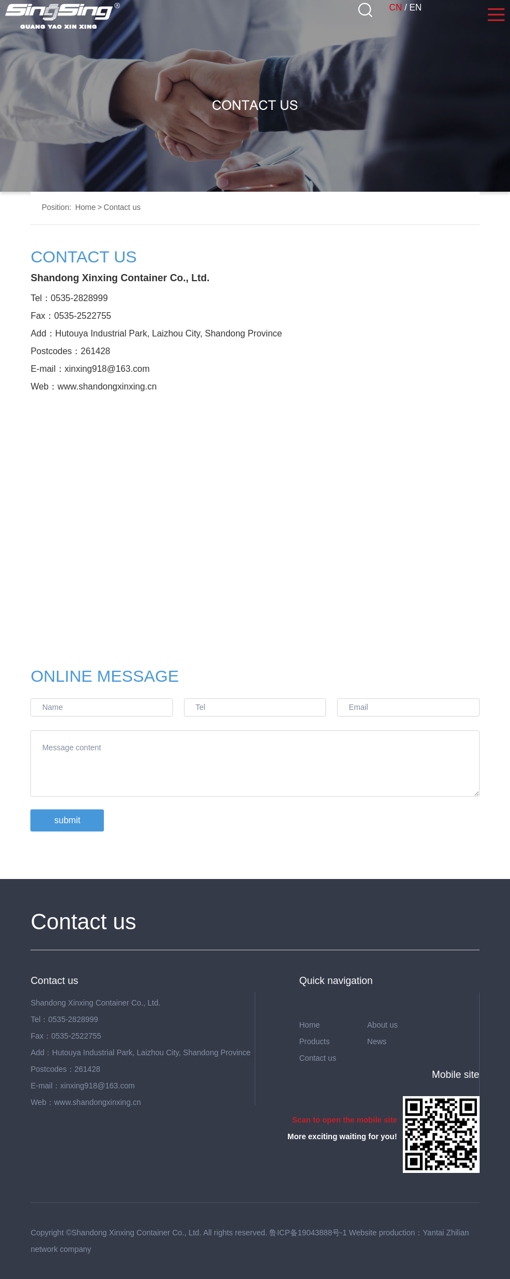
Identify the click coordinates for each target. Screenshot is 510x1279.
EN (415, 7)
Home (85, 207)
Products (314, 1041)
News (377, 1041)
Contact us (122, 207)
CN (395, 7)
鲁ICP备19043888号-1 (307, 1232)
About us (382, 1024)
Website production (382, 1232)
